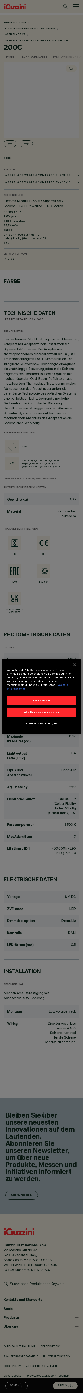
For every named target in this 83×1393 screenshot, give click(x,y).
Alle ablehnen (41, 700)
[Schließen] (75, 664)
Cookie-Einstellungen (41, 723)
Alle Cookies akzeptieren (41, 712)
